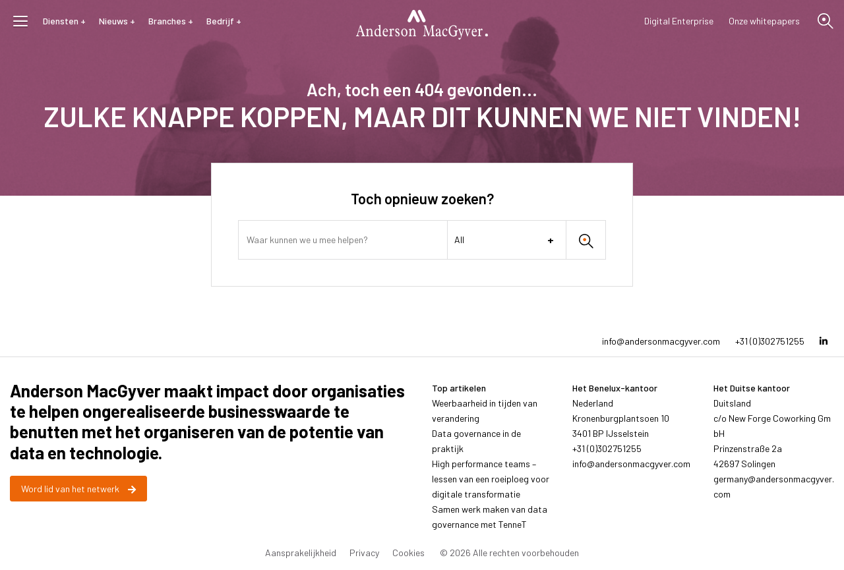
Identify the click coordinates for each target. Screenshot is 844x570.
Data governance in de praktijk (476, 441)
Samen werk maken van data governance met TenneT (489, 516)
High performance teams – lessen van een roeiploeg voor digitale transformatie (490, 478)
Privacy (364, 552)
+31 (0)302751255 (769, 341)
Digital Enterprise (678, 20)
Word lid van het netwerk (78, 488)
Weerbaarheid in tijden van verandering (484, 410)
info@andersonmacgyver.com (661, 341)
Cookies (408, 552)
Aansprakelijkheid (300, 552)
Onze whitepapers (764, 20)
